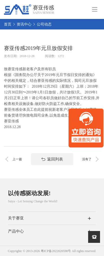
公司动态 (44, 24)
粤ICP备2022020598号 (56, 251)
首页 (7, 24)
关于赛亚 (16, 218)
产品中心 (16, 231)
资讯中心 (24, 24)
